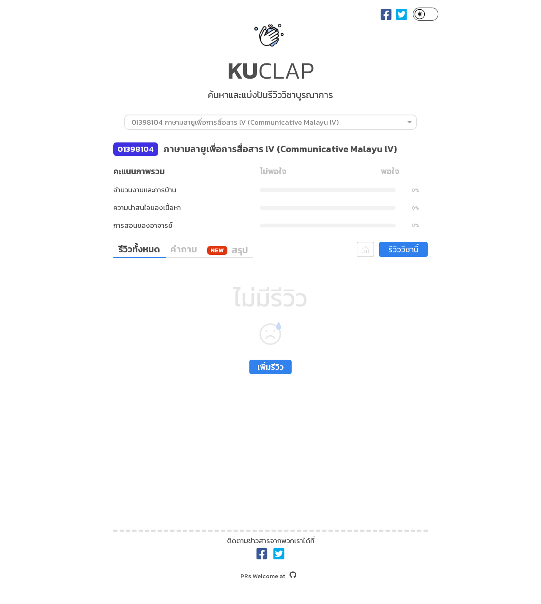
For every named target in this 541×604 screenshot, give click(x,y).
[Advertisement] (270, 450)
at (268, 576)
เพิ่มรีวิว (270, 367)
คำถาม (183, 249)
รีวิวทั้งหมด (139, 249)
